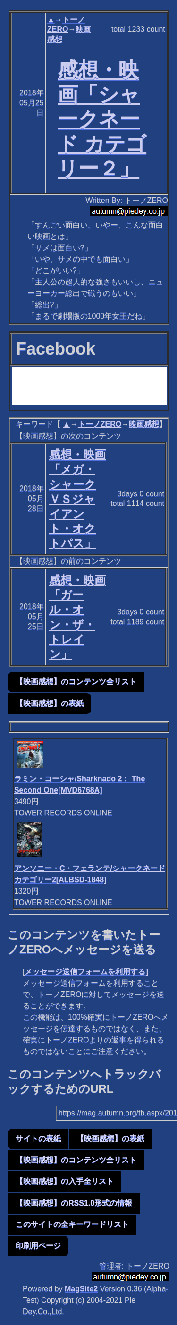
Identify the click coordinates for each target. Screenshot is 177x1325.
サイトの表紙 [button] (38, 1138)
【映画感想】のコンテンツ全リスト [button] (76, 681)
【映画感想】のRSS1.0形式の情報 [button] (74, 1203)
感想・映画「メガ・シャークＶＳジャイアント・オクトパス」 (77, 498)
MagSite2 (81, 1289)
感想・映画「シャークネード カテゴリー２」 (102, 118)
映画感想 (144, 424)
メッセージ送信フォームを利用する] (86, 972)
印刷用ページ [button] (38, 1246)
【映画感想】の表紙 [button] (50, 703)
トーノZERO (99, 424)
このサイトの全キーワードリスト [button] (72, 1224)
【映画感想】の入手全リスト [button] (65, 1181)
